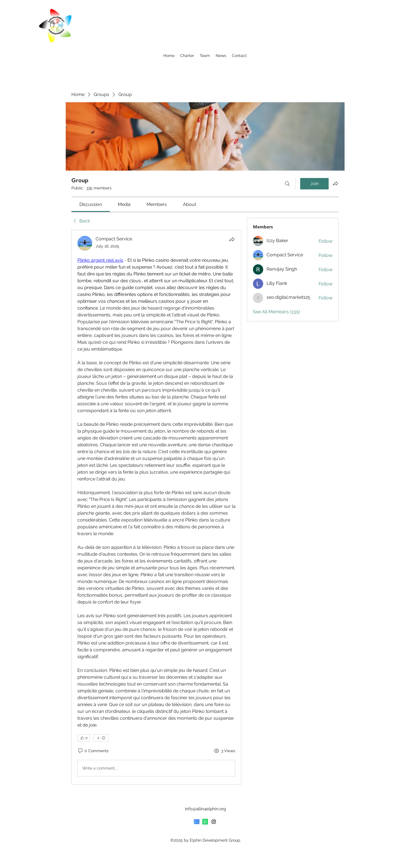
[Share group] (335, 183)
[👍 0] (83, 738)
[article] (156, 507)
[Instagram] (214, 822)
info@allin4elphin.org (205, 808)
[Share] (231, 239)
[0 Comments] (93, 751)
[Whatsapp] (205, 822)
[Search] (287, 183)
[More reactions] (100, 738)
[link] (90, 204)
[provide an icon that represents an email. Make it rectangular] (196, 822)
